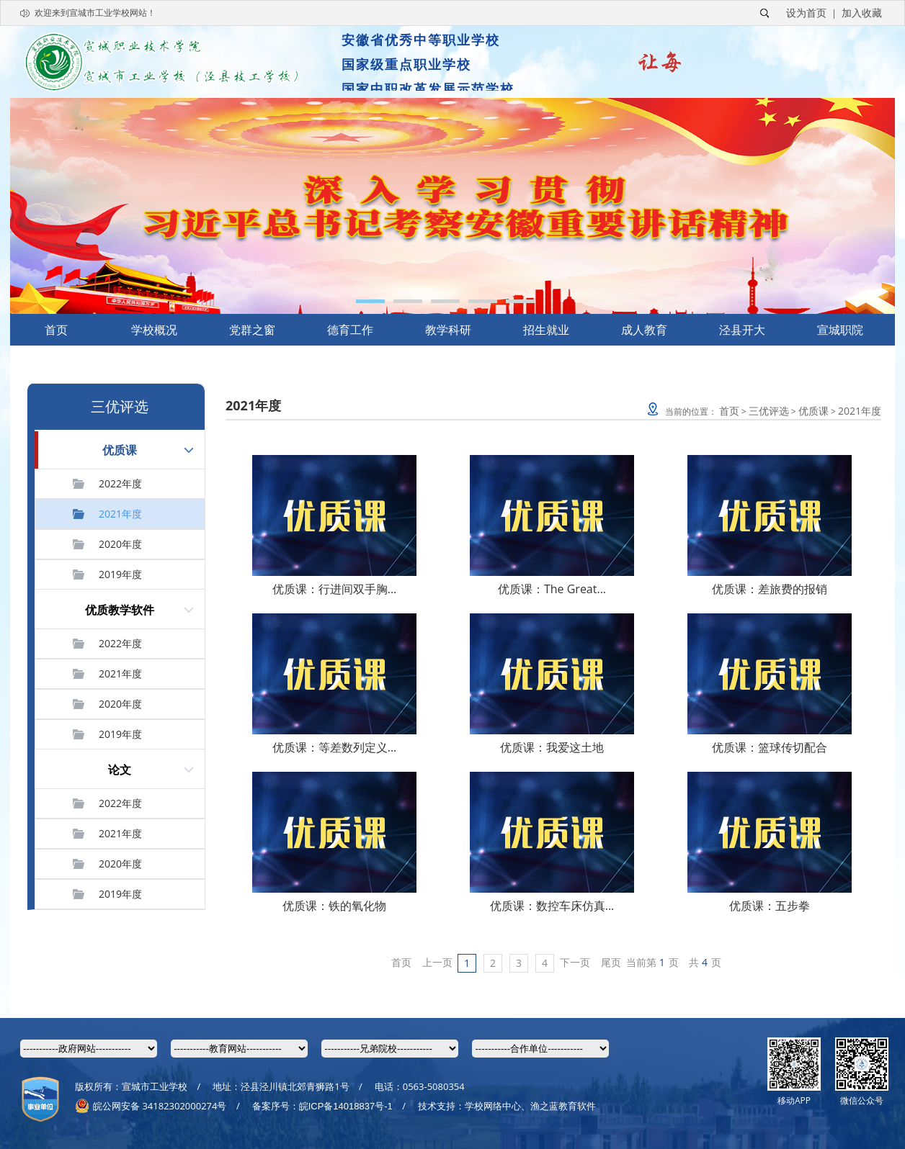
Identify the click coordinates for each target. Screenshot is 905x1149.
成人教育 (644, 330)
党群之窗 (252, 330)
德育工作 (350, 330)
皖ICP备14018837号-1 (346, 1106)
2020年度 (120, 544)
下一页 (575, 962)
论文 (119, 770)
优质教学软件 (119, 610)
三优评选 (769, 411)
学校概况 (154, 330)
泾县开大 (742, 330)
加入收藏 (862, 12)
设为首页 (806, 12)
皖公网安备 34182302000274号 (150, 1106)
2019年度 (120, 574)
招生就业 (546, 330)
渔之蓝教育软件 (563, 1105)
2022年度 (120, 483)
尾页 (611, 962)
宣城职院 (840, 330)
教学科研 (448, 330)
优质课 (119, 450)
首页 (56, 330)
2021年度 (120, 514)
